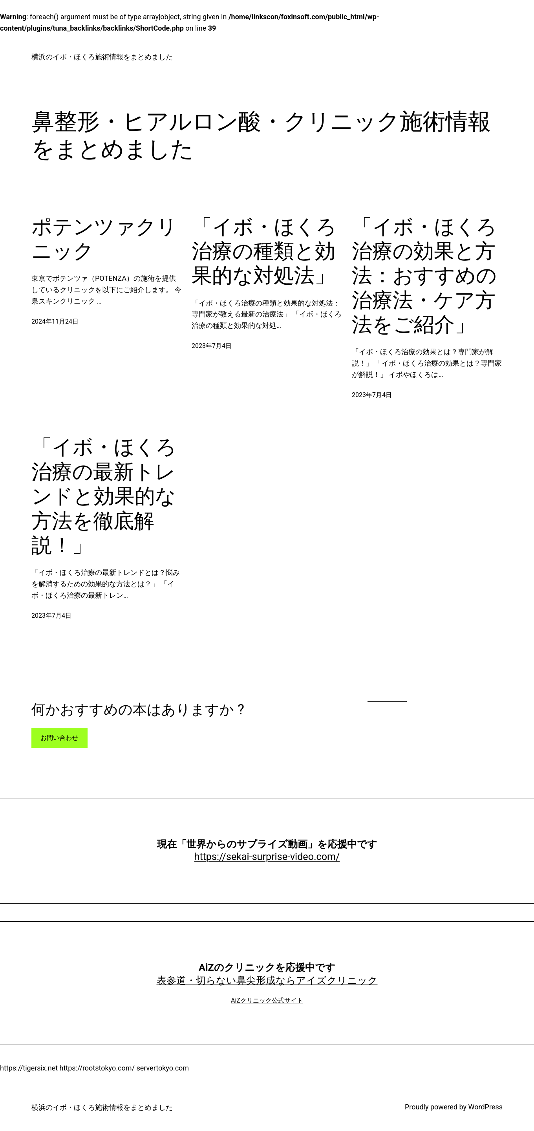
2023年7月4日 (212, 346)
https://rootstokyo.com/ (97, 1068)
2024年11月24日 (55, 321)
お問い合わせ (59, 737)
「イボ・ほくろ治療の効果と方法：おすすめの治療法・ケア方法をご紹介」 (424, 276)
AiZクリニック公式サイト (267, 1000)
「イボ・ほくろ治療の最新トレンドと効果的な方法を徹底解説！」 (103, 496)
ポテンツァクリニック (104, 239)
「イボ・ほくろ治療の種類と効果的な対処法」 (264, 251)
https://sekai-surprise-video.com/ (267, 856)
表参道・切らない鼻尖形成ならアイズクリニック (267, 980)
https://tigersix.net (29, 1068)
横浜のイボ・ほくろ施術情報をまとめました (102, 57)
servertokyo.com (162, 1068)
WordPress (485, 1107)
